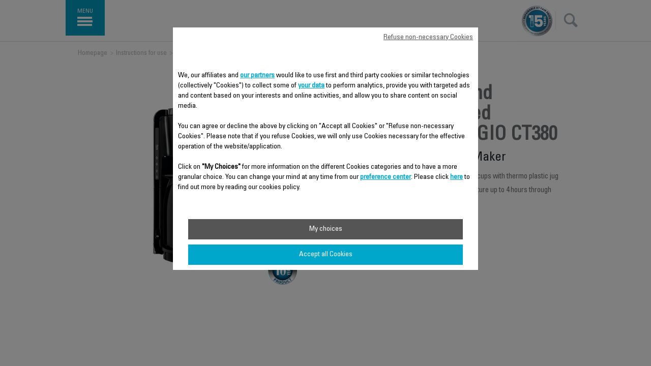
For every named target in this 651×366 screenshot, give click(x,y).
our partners (257, 75)
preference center (385, 177)
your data (311, 85)
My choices (325, 229)
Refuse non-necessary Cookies (428, 37)
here (456, 177)
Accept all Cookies (325, 254)
